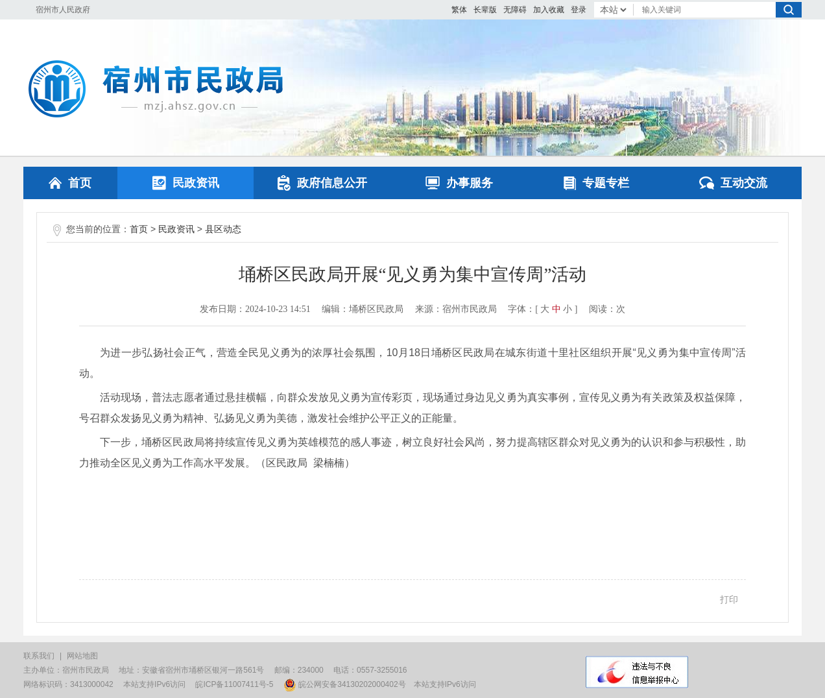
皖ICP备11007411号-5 (234, 684)
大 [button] (544, 309)
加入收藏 (548, 9)
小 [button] (567, 309)
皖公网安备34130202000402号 (344, 684)
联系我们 (38, 655)
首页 (70, 183)
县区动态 (223, 229)
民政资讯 (185, 183)
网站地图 (82, 655)
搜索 (789, 10)
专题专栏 (596, 183)
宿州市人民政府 (63, 9)
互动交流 (733, 183)
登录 (578, 9)
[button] (485, 9)
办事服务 (459, 183)
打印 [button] (729, 599)
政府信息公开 (322, 183)
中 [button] (556, 309)
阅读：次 (607, 309)
